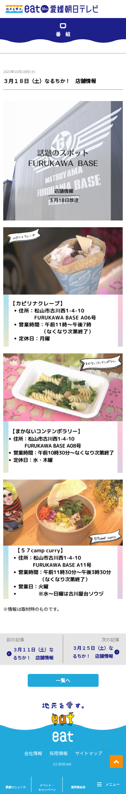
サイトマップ (88, 753)
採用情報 (59, 753)
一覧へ (63, 680)
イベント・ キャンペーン (47, 787)
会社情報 (33, 753)
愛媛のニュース (15, 787)
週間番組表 (78, 787)
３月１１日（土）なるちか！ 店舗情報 (33, 653)
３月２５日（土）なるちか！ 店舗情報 (93, 652)
